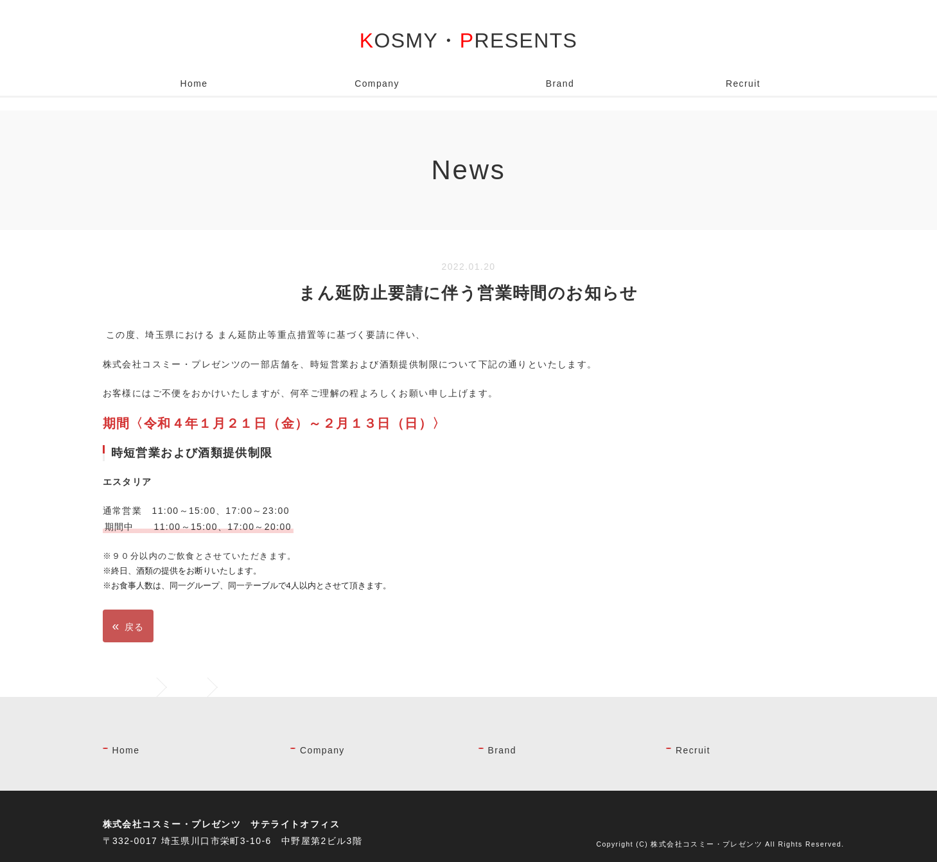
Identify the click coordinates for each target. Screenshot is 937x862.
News (188, 687)
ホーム (138, 687)
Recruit (743, 83)
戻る (128, 626)
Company (377, 83)
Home (194, 83)
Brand (560, 83)
